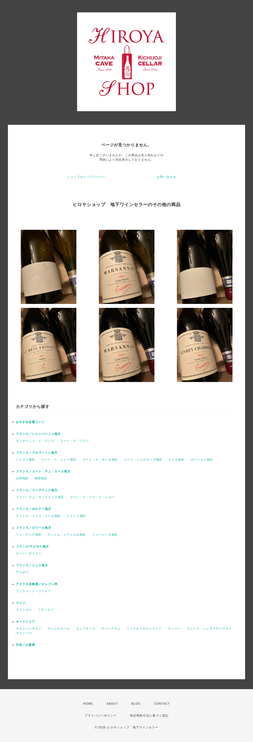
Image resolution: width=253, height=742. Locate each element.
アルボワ (22, 572)
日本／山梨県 (25, 645)
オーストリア (25, 621)
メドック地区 (76, 516)
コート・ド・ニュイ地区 (58, 459)
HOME (88, 703)
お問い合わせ (166, 177)
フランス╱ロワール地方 (33, 528)
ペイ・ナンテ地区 (29, 534)
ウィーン (174, 628)
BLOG (136, 703)
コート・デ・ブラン (74, 441)
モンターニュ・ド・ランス (35, 441)
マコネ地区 (176, 459)
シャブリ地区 (25, 459)
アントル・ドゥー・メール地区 (38, 516)
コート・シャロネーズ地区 (143, 459)
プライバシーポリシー (100, 715)
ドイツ (20, 603)
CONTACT (162, 703)
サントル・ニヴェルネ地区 (66, 534)
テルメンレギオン (29, 628)
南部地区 (41, 478)
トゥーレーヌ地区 (105, 534)
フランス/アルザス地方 (32, 546)
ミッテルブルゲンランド (144, 628)
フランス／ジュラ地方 (32, 565)
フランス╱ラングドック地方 (37, 490)
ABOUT (112, 703)
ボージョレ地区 (201, 459)
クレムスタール (58, 628)
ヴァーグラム (111, 628)
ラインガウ (24, 610)
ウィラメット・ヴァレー (33, 591)
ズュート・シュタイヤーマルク (209, 628)
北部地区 (22, 478)
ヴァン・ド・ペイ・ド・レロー (92, 497)
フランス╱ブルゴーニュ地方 (37, 452)
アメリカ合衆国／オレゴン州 (37, 584)
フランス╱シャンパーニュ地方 (38, 434)
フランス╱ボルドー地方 (33, 509)
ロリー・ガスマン (29, 553)
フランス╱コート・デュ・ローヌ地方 (43, 471)
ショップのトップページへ (86, 177)
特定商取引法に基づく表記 (149, 715)
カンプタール (85, 628)
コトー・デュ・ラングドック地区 (40, 497)
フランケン (46, 610)
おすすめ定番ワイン (30, 422)
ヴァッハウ (24, 633)
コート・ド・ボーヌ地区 (100, 459)
